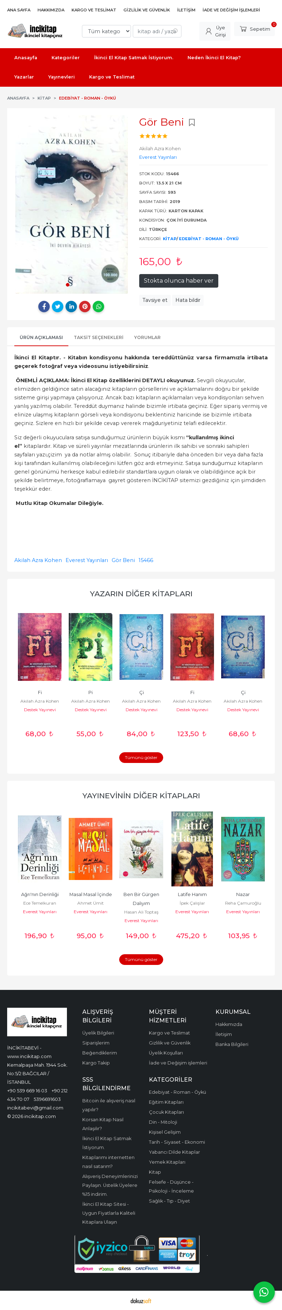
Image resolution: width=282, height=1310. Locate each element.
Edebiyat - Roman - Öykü (209, 238)
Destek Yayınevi (40, 709)
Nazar (243, 894)
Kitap (169, 238)
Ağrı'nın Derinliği (40, 894)
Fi (40, 692)
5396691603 (47, 1099)
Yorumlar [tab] (147, 337)
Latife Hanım (192, 894)
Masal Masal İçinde (90, 894)
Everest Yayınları (86, 560)
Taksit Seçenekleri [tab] (98, 337)
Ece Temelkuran (39, 903)
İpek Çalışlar (192, 903)
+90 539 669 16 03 (27, 1090)
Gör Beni (123, 560)
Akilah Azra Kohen (38, 560)
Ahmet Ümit (90, 903)
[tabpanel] (71, 204)
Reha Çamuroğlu (243, 903)
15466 (145, 560)
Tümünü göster (141, 757)
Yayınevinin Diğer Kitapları (141, 795)
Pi (90, 692)
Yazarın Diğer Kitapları (141, 593)
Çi (141, 692)
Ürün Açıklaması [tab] (41, 337)
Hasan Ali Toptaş (141, 912)
